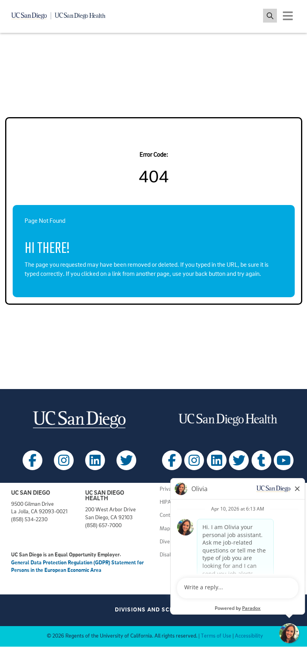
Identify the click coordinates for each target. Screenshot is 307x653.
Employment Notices (254, 489)
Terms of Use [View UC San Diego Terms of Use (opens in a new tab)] (216, 636)
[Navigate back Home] (63, 16)
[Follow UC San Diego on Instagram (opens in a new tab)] (64, 460)
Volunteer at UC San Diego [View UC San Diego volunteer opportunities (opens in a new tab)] (261, 536)
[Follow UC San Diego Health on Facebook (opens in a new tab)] (172, 460)
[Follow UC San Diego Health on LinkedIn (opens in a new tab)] (217, 460)
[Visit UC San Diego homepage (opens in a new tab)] (79, 419)
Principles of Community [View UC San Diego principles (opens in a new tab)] (258, 502)
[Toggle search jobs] (270, 16)
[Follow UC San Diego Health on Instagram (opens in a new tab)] (194, 460)
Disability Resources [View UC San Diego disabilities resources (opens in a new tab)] (182, 555)
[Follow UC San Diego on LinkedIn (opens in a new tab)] (95, 460)
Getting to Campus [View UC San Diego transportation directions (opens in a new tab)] (252, 549)
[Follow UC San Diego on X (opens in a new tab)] (126, 460)
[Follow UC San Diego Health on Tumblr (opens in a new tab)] (261, 460)
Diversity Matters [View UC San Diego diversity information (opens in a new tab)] (180, 542)
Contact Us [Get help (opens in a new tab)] (172, 515)
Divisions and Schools (155, 610)
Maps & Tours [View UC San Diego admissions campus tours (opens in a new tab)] (175, 529)
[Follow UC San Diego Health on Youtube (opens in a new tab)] (284, 460)
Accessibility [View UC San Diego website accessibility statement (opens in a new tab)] (249, 636)
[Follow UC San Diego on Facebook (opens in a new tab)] (32, 460)
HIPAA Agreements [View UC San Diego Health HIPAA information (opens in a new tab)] (182, 502)
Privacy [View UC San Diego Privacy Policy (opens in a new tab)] (168, 489)
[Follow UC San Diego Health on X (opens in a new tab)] (239, 460)
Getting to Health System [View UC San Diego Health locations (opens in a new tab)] (259, 562)
